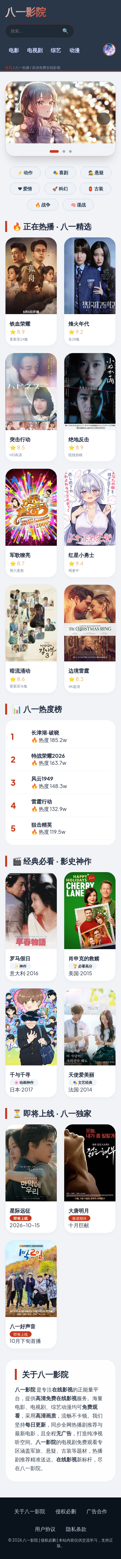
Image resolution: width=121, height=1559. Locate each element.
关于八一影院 (29, 1511)
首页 (8, 67)
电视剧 (35, 50)
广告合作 (96, 1511)
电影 (14, 50)
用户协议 (45, 1528)
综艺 (56, 50)
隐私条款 (76, 1528)
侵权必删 (65, 1511)
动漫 (74, 50)
